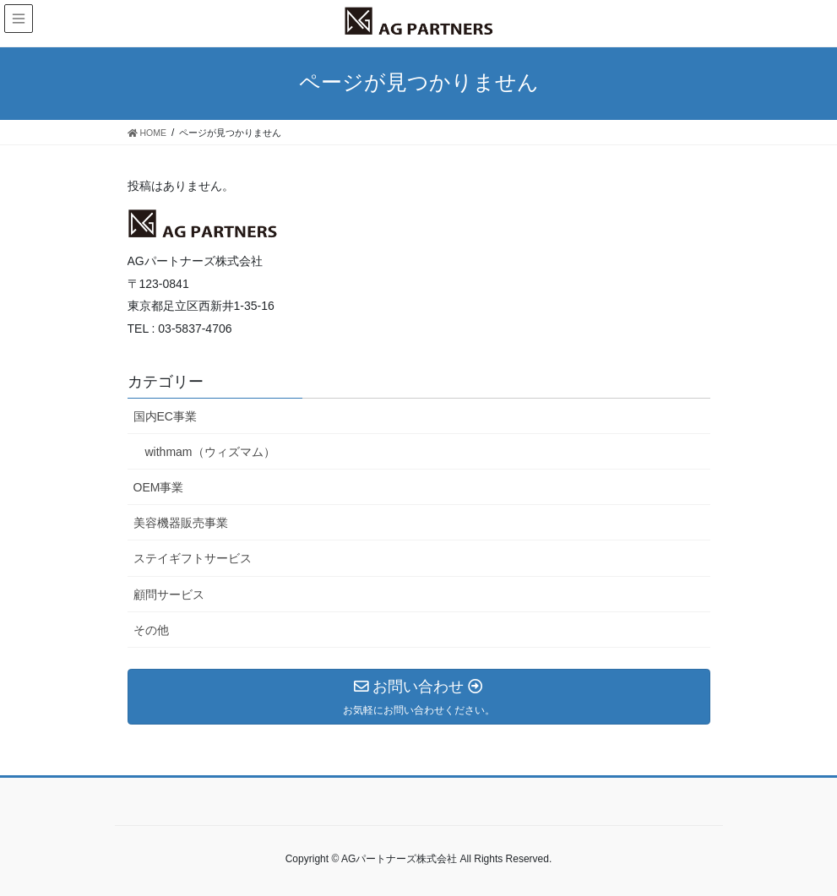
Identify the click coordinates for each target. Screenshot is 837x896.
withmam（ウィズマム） (210, 452)
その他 (151, 630)
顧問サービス (168, 594)
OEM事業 (158, 487)
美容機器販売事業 (180, 522)
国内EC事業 (165, 416)
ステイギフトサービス (192, 558)
